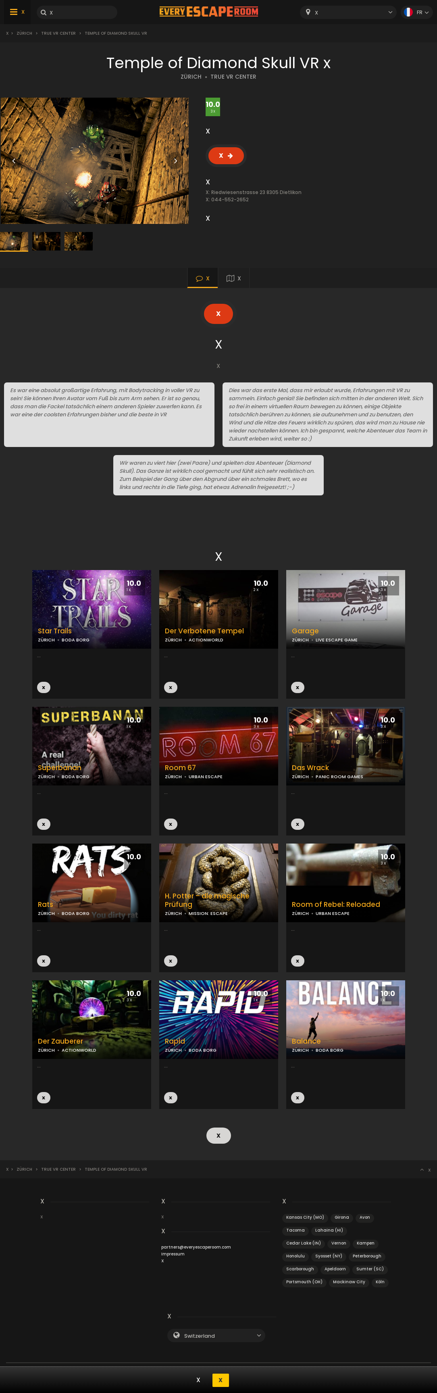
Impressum (173, 1253)
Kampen (366, 1242)
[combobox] (348, 12)
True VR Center (58, 33)
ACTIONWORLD (206, 640)
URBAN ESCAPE (206, 776)
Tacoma (295, 1229)
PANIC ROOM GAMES (339, 776)
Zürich (24, 33)
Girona (342, 1216)
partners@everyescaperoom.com (196, 1246)
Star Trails (55, 631)
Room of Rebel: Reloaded (336, 904)
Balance (306, 1041)
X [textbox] (316, 12)
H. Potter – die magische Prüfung (207, 900)
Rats (45, 904)
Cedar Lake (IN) (303, 1242)
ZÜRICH (191, 77)
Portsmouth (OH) (304, 1281)
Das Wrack (310, 768)
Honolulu (295, 1255)
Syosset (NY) (328, 1255)
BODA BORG (75, 640)
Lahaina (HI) (329, 1229)
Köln (380, 1281)
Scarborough (300, 1268)
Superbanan (59, 768)
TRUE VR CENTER (233, 77)
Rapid (175, 1041)
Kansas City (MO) (305, 1216)
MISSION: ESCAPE (208, 913)
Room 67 (180, 768)
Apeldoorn (335, 1268)
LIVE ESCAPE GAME (337, 640)
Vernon (338, 1242)
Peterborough (367, 1255)
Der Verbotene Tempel (204, 631)
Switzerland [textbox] (199, 1335)
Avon (365, 1216)
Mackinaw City (349, 1281)
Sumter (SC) (370, 1268)
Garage (305, 631)
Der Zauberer (60, 1041)
